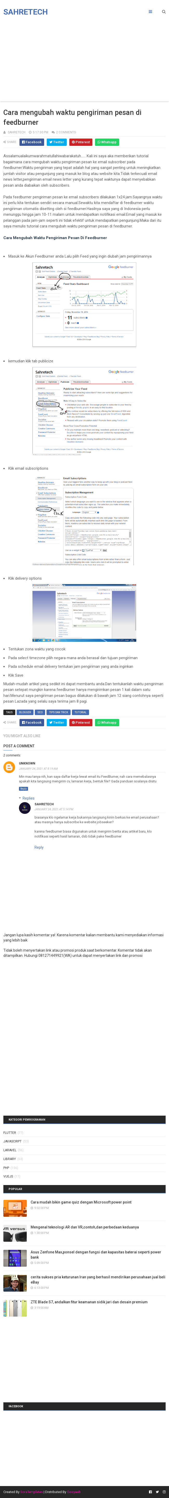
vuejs (8, 1176)
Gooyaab (74, 1492)
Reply (23, 788)
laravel (9, 1150)
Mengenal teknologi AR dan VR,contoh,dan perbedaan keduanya (85, 1227)
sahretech (44, 804)
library (9, 1159)
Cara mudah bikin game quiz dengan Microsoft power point (81, 1202)
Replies (29, 798)
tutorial (80, 712)
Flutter (9, 1133)
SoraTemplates (31, 1492)
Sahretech (25, 11)
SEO (40, 712)
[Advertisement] (84, 59)
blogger (25, 712)
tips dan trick (58, 712)
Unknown (27, 763)
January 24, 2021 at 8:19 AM (38, 768)
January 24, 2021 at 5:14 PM (54, 809)
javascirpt (12, 1141)
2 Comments (66, 132)
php (6, 1168)
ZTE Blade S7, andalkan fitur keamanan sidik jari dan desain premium (89, 1302)
